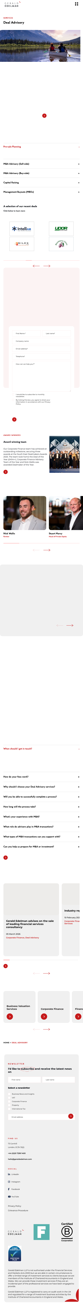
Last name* (50, 333)
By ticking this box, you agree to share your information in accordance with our (33, 402)
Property (15, 1105)
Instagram (14, 1182)
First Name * (21, 333)
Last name (50, 1080)
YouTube (13, 1196)
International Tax (18, 1109)
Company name (22, 341)
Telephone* (20, 356)
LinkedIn (13, 1174)
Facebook (14, 1189)
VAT (13, 1098)
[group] (24, 517)
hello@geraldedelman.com (20, 1159)
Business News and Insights (23, 1094)
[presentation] (28, 410)
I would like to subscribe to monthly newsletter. (30, 395)
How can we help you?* (25, 364)
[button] (36, 550)
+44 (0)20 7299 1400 (17, 1153)
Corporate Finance (19, 1101)
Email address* (22, 349)
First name (16, 1080)
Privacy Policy (14, 1206)
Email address (17, 1117)
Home (6, 1043)
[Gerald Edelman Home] (13, 4)
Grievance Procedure (18, 1210)
